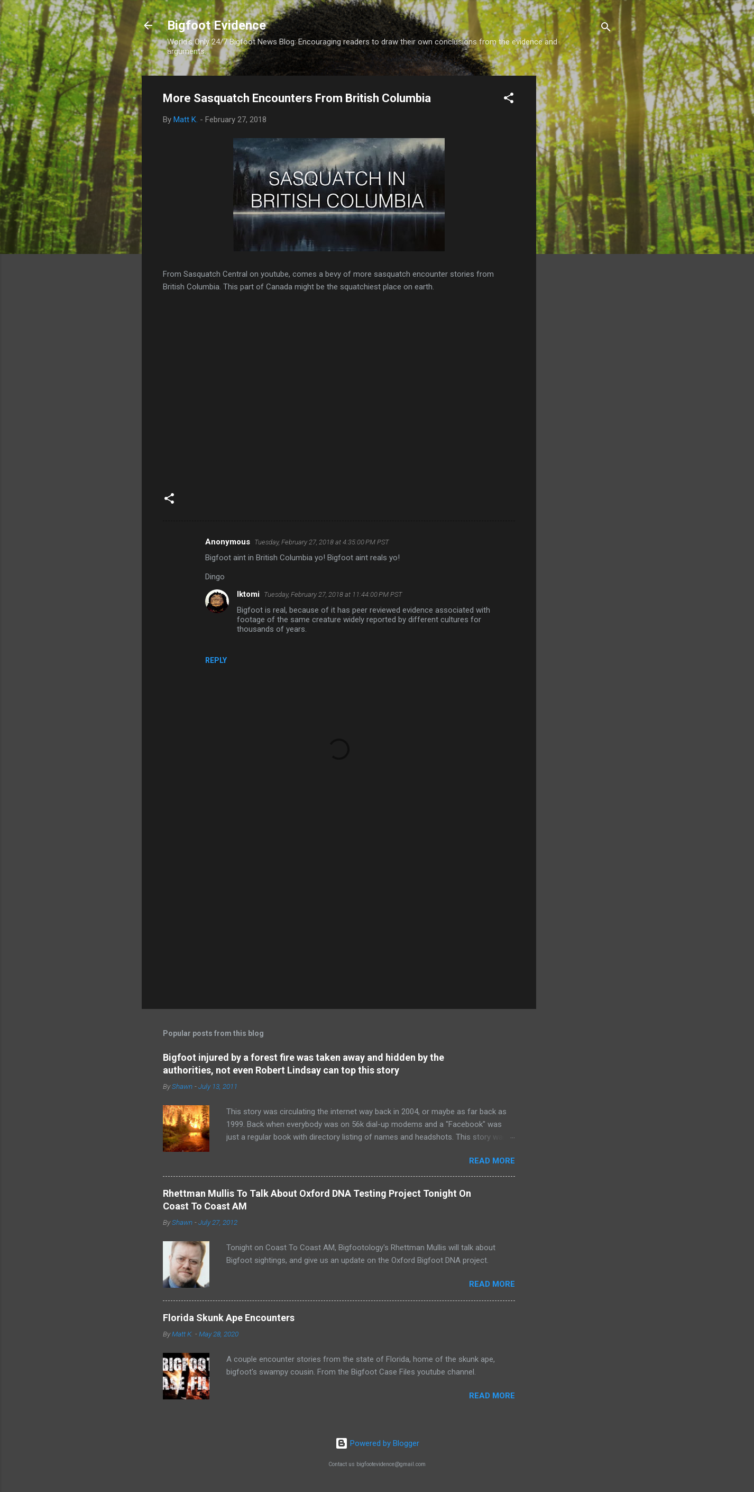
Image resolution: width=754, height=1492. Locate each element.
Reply (216, 660)
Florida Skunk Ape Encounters (229, 1317)
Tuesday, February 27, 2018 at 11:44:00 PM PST (333, 594)
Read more (492, 1161)
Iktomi (248, 594)
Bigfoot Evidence (216, 25)
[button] (508, 100)
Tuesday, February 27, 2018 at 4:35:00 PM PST (321, 542)
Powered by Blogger (377, 1443)
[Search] (606, 29)
